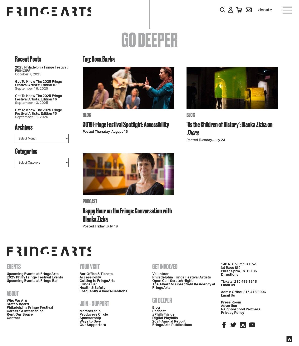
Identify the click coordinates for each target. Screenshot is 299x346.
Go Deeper (162, 300)
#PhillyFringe (163, 314)
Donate (265, 10)
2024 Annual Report (169, 321)
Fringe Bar (88, 284)
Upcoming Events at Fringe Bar (32, 281)
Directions (229, 275)
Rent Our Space (20, 314)
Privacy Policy (232, 313)
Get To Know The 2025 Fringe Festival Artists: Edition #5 (38, 112)
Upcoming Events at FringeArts (33, 274)
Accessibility (90, 277)
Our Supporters (93, 325)
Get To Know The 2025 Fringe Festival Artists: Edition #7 (38, 83)
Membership (90, 311)
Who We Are (17, 301)
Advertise (229, 306)
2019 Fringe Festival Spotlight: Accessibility (126, 124)
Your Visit (90, 266)
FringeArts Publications (172, 325)
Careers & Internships (25, 311)
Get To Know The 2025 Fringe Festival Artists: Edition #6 (38, 97)
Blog (156, 307)
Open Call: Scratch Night (172, 281)
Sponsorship (90, 318)
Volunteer (160, 274)
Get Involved (164, 266)
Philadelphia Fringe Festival (30, 307)
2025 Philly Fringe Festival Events (35, 277)
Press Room (231, 302)
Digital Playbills (165, 318)
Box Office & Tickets (96, 274)
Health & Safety (92, 288)
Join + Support (94, 304)
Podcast (159, 311)
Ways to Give (90, 321)
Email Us (228, 285)
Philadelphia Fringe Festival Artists (181, 277)
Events (14, 266)
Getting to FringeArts (97, 281)
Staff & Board (18, 304)
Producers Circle (94, 314)
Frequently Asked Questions (103, 291)
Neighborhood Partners (240, 309)
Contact (13, 318)
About (13, 293)
